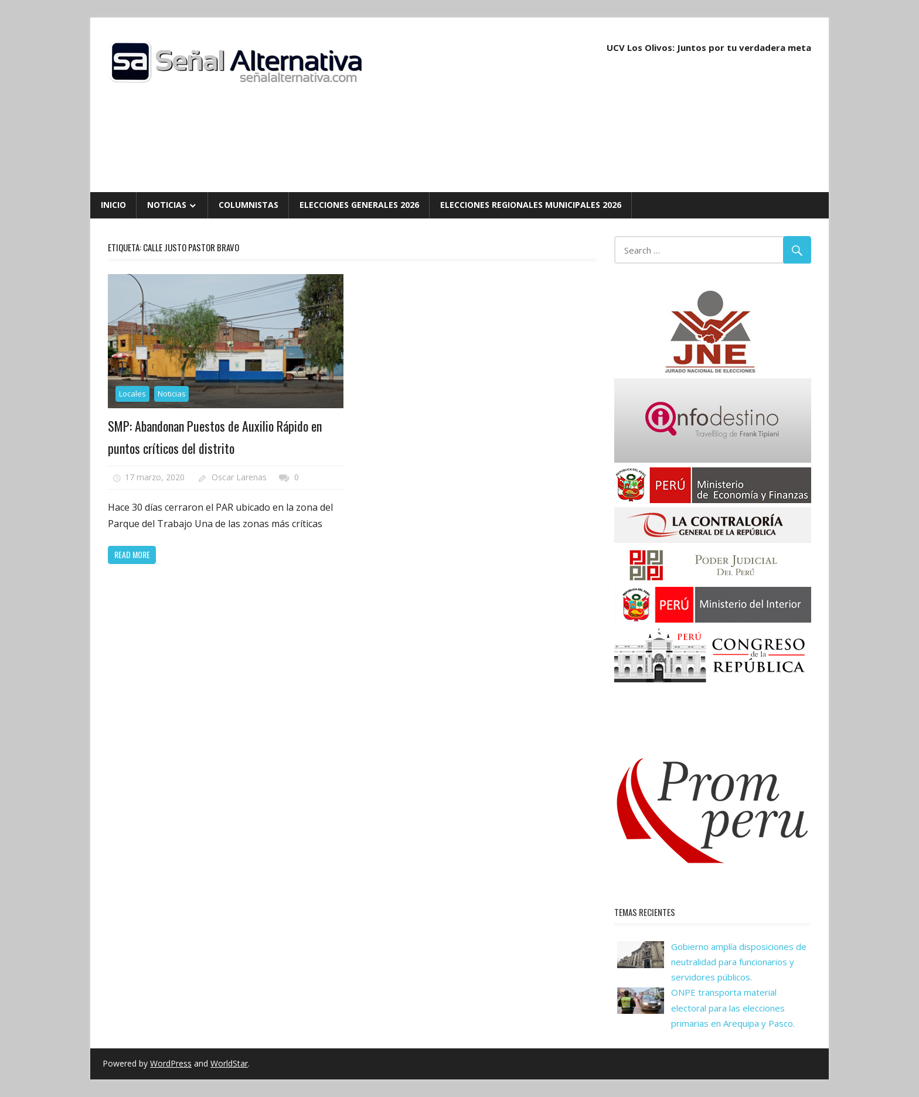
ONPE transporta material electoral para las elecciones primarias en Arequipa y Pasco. (733, 1007)
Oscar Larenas (239, 477)
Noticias (166, 204)
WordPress (171, 1063)
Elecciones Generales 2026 (359, 204)
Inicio (113, 204)
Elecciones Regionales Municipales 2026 (530, 204)
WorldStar (229, 1063)
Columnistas (248, 204)
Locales (132, 393)
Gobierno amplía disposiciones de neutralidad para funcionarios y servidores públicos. (738, 962)
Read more (132, 554)
